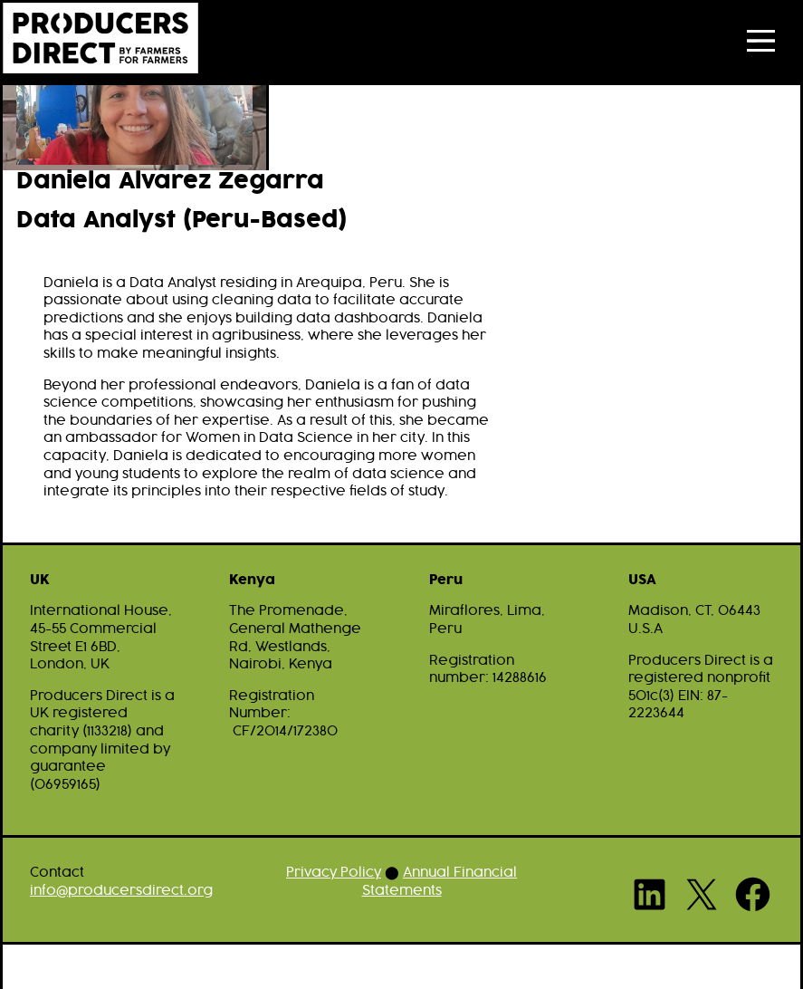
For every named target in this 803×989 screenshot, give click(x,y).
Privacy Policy (333, 873)
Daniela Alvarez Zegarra (170, 182)
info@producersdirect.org (121, 891)
